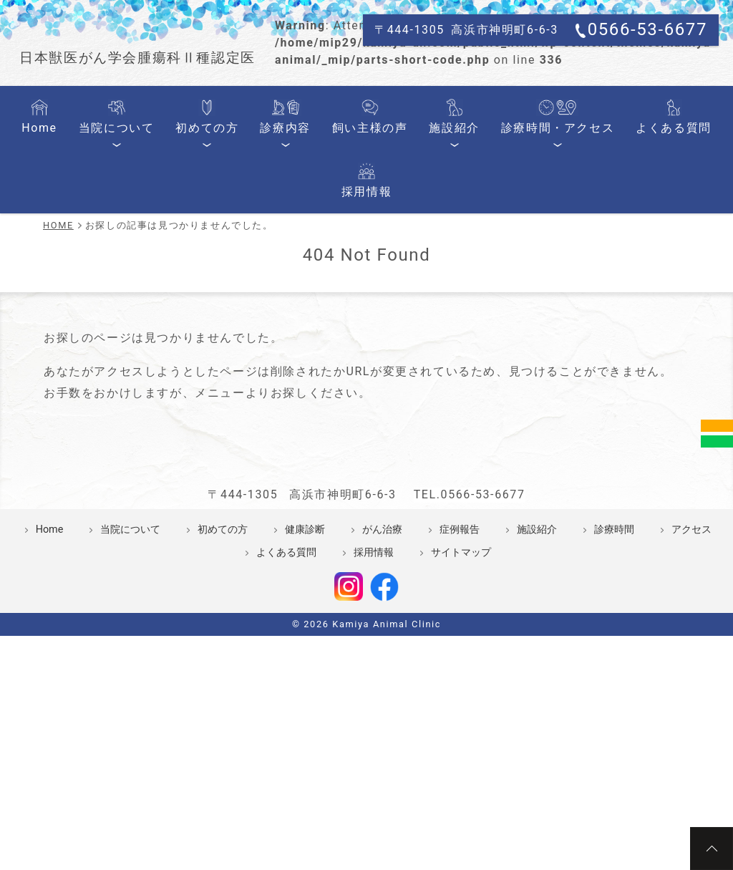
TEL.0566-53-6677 (469, 637)
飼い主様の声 (338, 263)
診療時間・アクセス (497, 263)
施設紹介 (408, 263)
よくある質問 (597, 263)
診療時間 (614, 672)
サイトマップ (461, 695)
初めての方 (199, 263)
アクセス (691, 672)
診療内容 (265, 263)
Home (57, 263)
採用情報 (668, 263)
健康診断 (305, 672)
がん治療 (382, 672)
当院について (122, 263)
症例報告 (460, 672)
